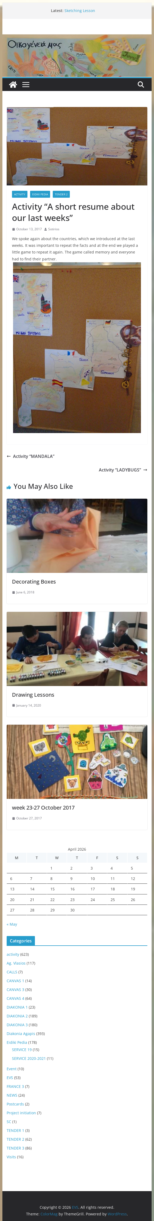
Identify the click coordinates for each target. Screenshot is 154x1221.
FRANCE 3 (15, 1086)
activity (19, 194)
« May (12, 924)
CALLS (12, 971)
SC (9, 1121)
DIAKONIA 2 (17, 1015)
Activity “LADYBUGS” (123, 470)
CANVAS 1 (15, 980)
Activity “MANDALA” (30, 456)
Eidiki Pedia (40, 194)
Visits (11, 1156)
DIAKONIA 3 (17, 1024)
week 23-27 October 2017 (43, 807)
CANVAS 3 (15, 989)
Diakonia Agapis (21, 1033)
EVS (10, 1077)
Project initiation (21, 1112)
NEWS (12, 1095)
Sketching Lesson (79, 10)
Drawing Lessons (33, 694)
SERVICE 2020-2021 (29, 1058)
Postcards (15, 1104)
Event (12, 1068)
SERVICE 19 (22, 1049)
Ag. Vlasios (16, 963)
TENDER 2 (61, 194)
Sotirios (53, 229)
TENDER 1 (15, 1130)
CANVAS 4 (15, 998)
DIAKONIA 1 (17, 1007)
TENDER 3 (15, 1148)
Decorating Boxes (34, 581)
